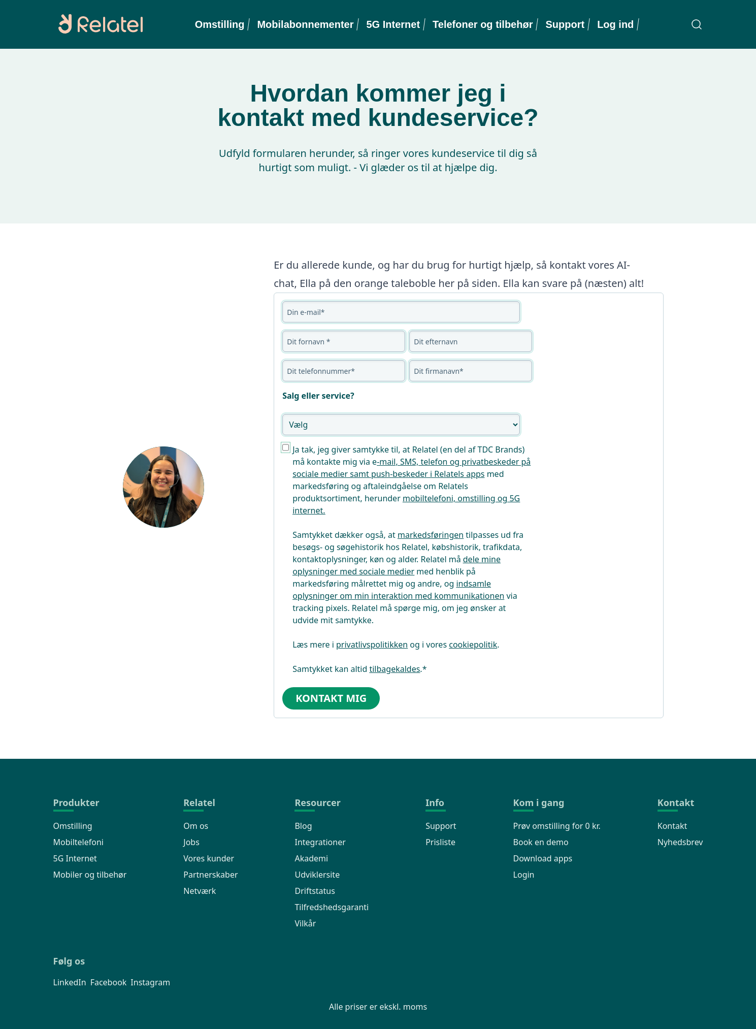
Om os (195, 825)
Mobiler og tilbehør (90, 874)
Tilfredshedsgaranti (331, 907)
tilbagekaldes (394, 668)
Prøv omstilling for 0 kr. (557, 825)
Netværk (199, 890)
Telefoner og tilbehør (483, 24)
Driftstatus (314, 890)
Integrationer (319, 842)
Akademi (311, 858)
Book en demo (541, 842)
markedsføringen (431, 534)
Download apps (543, 858)
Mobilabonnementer (305, 24)
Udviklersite (317, 874)
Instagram (150, 982)
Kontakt (672, 825)
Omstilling (220, 24)
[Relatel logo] (98, 24)
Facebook (108, 982)
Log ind (615, 24)
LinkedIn (69, 982)
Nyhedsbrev (680, 842)
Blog (303, 825)
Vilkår (305, 923)
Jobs (191, 842)
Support (564, 24)
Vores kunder (208, 858)
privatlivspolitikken (372, 644)
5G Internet (393, 24)
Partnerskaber (210, 874)
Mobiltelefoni (78, 842)
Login (524, 874)
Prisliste (440, 842)
